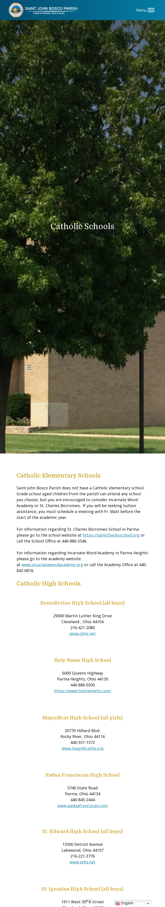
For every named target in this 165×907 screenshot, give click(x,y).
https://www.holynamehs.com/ (82, 690)
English (124, 903)
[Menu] (151, 10)
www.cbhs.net (83, 633)
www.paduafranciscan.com (83, 805)
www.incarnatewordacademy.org (52, 564)
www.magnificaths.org (83, 748)
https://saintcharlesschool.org (111, 535)
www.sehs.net (82, 862)
